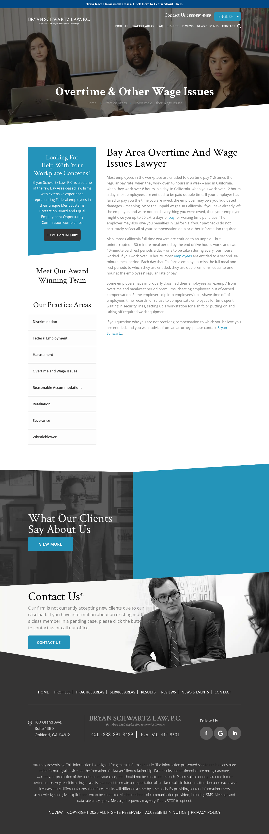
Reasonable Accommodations (57, 387)
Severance (41, 420)
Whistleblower (45, 437)
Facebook (206, 733)
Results (172, 26)
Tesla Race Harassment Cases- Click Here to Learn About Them (134, 4)
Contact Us (49, 642)
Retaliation (42, 404)
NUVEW (56, 812)
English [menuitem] (226, 16)
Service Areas (122, 692)
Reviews (187, 26)
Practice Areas (143, 26)
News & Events (207, 26)
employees (183, 256)
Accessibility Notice (165, 812)
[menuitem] (227, 16)
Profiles (121, 26)
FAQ (160, 26)
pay (172, 217)
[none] (227, 16)
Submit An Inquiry (62, 235)
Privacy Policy (205, 812)
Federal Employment (50, 338)
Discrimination (45, 321)
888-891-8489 (199, 15)
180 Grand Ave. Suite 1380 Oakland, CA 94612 (52, 728)
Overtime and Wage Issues (55, 371)
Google (220, 733)
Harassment (43, 354)
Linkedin (234, 733)
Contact (228, 26)
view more (50, 544)
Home (43, 692)
